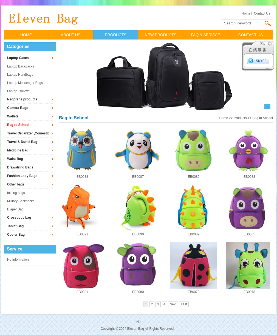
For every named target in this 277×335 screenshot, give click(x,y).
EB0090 (138, 234)
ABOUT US (70, 35)
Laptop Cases (18, 58)
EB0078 (249, 292)
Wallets (13, 116)
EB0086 (194, 177)
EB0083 (249, 177)
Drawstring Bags (20, 167)
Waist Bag (15, 159)
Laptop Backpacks (20, 66)
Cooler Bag (16, 235)
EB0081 (82, 292)
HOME (26, 35)
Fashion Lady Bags (22, 176)
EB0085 (249, 234)
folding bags (16, 193)
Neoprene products (22, 99)
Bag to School (18, 125)
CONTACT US (250, 35)
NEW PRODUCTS (160, 35)
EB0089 (194, 234)
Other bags (15, 184)
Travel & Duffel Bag (22, 142)
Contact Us (262, 13)
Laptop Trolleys (18, 91)
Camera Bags (17, 108)
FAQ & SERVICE (205, 35)
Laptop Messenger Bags (25, 83)
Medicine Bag (17, 150)
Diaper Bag (15, 209)
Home (246, 13)
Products (240, 118)
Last (184, 304)
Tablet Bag (15, 226)
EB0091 (82, 234)
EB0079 (194, 292)
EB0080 (138, 292)
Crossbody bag (19, 217)
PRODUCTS (115, 35)
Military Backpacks (20, 201)
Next (173, 304)
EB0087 (138, 177)
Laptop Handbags (20, 75)
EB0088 (82, 177)
